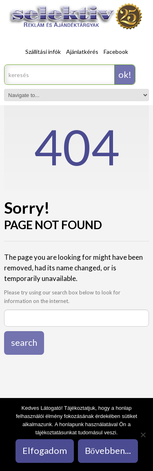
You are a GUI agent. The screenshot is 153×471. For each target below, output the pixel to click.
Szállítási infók (43, 51)
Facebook (116, 51)
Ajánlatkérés (82, 51)
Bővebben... (108, 450)
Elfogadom (44, 450)
